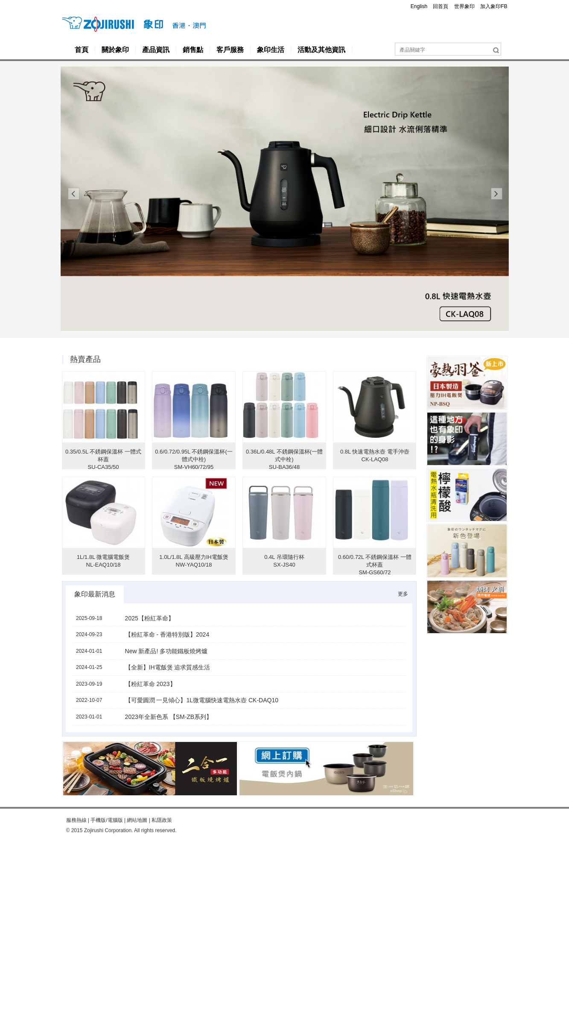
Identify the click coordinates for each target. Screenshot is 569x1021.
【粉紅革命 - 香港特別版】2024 (167, 634)
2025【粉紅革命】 (149, 618)
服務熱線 (76, 807)
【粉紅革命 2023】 (150, 684)
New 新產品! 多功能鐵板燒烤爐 (166, 651)
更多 (403, 594)
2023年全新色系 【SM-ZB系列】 (169, 716)
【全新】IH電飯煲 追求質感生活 (167, 667)
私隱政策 (162, 807)
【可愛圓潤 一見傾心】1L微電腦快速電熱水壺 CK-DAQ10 (201, 700)
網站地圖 (137, 807)
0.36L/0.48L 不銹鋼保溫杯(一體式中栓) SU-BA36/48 (284, 459)
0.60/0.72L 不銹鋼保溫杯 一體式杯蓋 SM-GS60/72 (374, 565)
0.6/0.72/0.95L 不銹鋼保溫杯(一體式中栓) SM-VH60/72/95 (194, 459)
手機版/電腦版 (106, 807)
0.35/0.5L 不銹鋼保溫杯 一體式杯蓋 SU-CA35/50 (103, 459)
